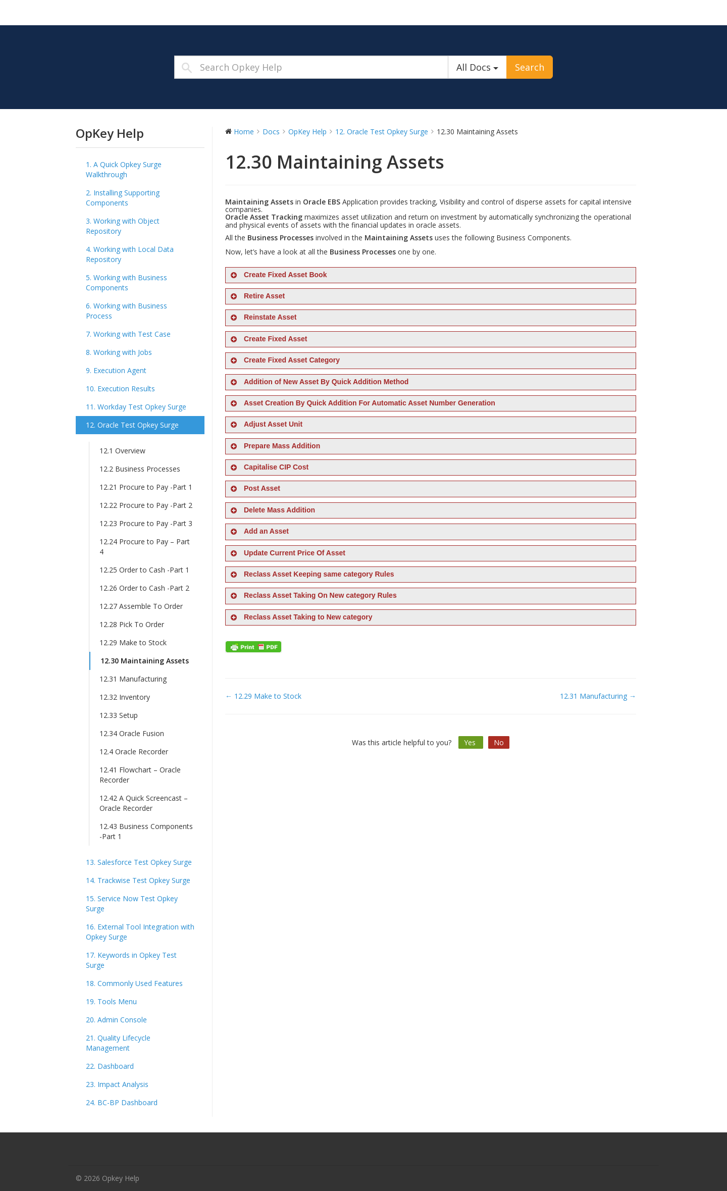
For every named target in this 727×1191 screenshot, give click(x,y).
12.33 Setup (118, 715)
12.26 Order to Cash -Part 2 (144, 588)
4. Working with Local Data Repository (130, 254)
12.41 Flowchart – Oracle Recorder (140, 775)
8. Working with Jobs (119, 352)
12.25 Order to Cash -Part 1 (144, 570)
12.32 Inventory (124, 697)
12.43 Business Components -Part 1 (146, 831)
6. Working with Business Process (126, 311)
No (499, 742)
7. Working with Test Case (128, 334)
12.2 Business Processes (139, 469)
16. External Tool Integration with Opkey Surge (140, 932)
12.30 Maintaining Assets (144, 660)
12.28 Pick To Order (131, 624)
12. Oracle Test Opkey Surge (132, 425)
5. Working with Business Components (126, 282)
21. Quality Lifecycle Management (118, 1043)
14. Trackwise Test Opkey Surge (138, 880)
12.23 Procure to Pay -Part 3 (145, 523)
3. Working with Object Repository (123, 226)
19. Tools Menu (111, 1001)
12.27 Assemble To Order (141, 606)
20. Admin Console (116, 1019)
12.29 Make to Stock (133, 642)
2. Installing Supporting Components (123, 198)
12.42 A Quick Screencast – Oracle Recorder (143, 803)
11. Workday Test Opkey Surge (136, 406)
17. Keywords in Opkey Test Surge (131, 960)
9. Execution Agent (116, 370)
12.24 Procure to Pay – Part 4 (144, 546)
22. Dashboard (110, 1066)
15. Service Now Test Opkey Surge (132, 903)
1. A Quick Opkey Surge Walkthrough (124, 169)
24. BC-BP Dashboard (122, 1102)
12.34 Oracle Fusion (131, 733)
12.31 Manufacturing (133, 679)
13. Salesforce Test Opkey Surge (139, 862)
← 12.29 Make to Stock (263, 696)
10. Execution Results (120, 388)
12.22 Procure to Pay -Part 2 (145, 505)
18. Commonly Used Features (134, 983)
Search (529, 67)
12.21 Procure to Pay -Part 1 (145, 487)
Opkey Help (139, 12)
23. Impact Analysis (117, 1084)
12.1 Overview (122, 450)
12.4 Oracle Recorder (133, 751)
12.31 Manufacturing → (598, 696)
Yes (471, 742)
